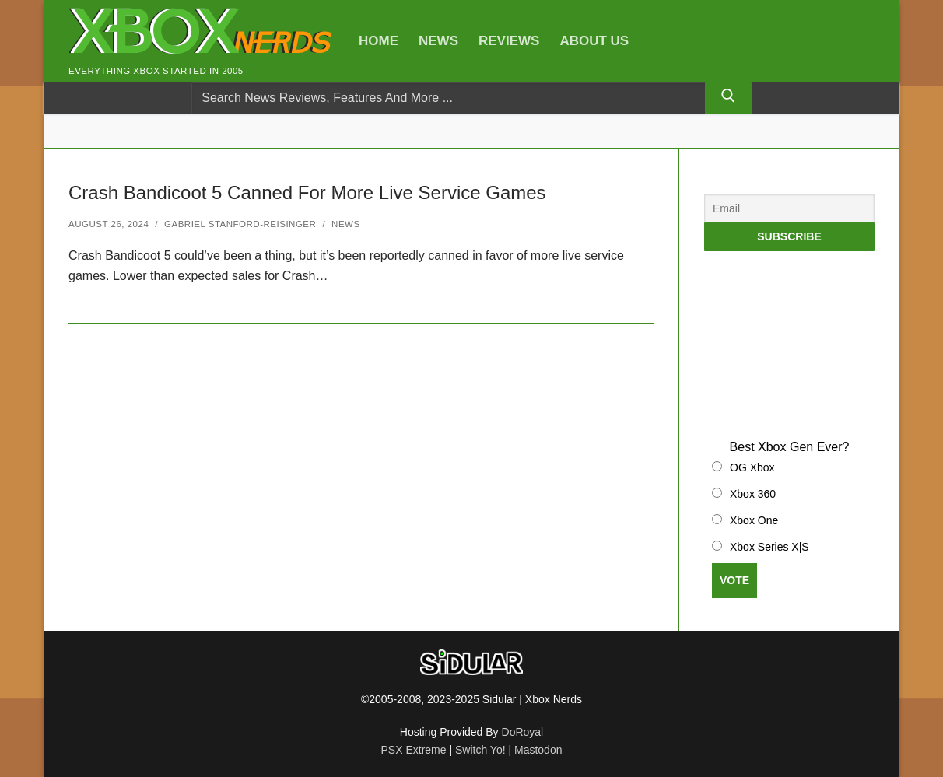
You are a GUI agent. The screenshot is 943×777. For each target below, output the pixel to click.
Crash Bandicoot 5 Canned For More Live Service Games (307, 192)
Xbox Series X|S (769, 547)
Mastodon (538, 750)
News (345, 224)
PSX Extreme (414, 750)
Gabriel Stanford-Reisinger (240, 224)
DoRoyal (523, 732)
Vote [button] (734, 580)
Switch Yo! (480, 750)
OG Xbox (752, 467)
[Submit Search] (728, 98)
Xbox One (754, 520)
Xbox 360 (753, 494)
